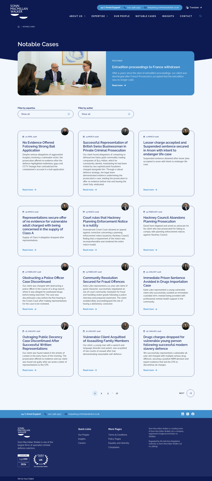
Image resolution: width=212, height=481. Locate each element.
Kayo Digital (29, 479)
